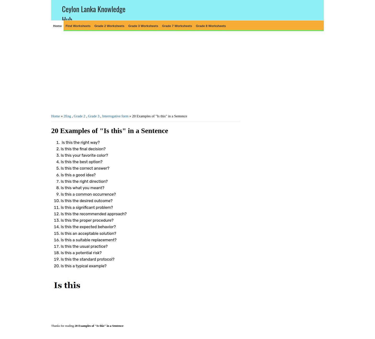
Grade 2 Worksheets (109, 26)
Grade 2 (79, 116)
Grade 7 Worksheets (177, 26)
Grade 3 (93, 116)
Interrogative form (115, 116)
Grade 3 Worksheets (143, 26)
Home (57, 26)
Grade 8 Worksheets (211, 26)
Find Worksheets (78, 26)
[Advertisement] (145, 71)
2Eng (67, 116)
